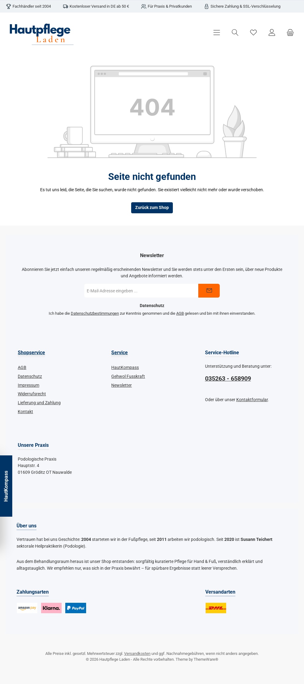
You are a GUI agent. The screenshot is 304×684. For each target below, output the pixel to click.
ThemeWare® (206, 659)
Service (119, 352)
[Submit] (209, 291)
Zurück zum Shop (152, 207)
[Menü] (216, 32)
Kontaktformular (252, 399)
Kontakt (25, 411)
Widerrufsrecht (32, 394)
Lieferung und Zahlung (39, 402)
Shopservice (31, 352)
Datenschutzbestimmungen (95, 313)
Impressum (28, 385)
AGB (180, 313)
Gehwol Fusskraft (128, 376)
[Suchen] (235, 32)
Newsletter (121, 385)
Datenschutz (30, 376)
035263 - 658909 (228, 378)
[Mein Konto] (271, 32)
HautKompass (125, 367)
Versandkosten (137, 653)
